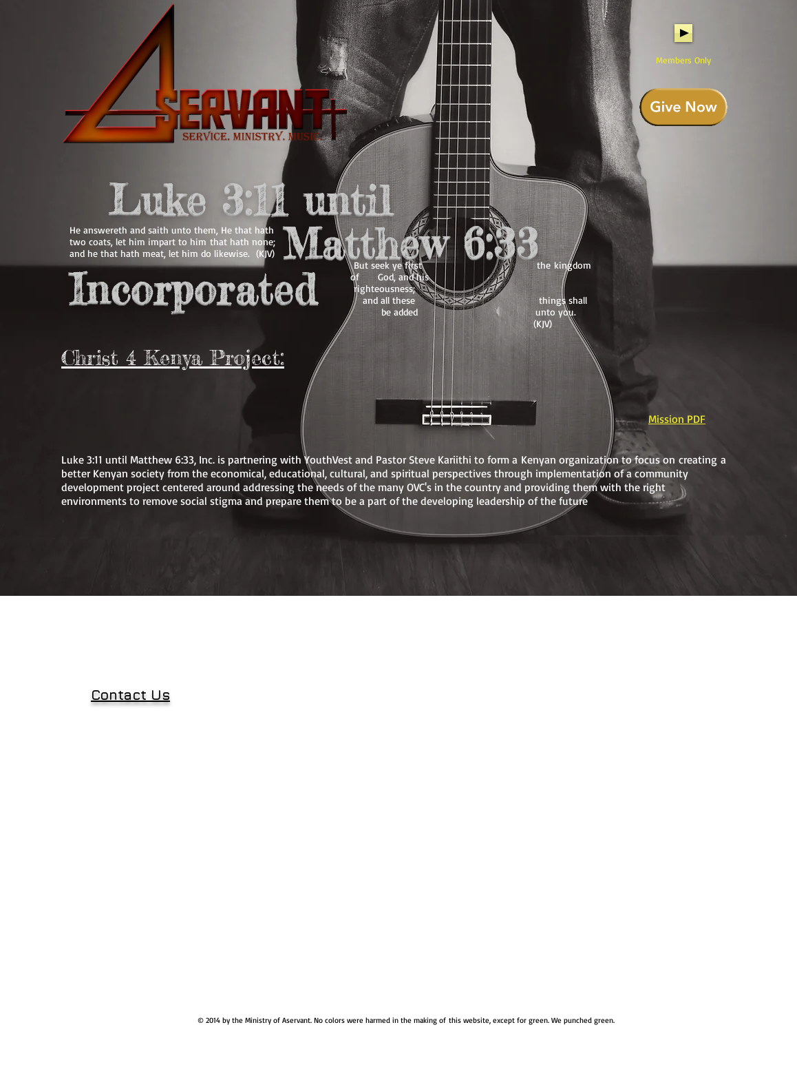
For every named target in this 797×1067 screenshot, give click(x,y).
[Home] (206, 76)
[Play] (683, 33)
